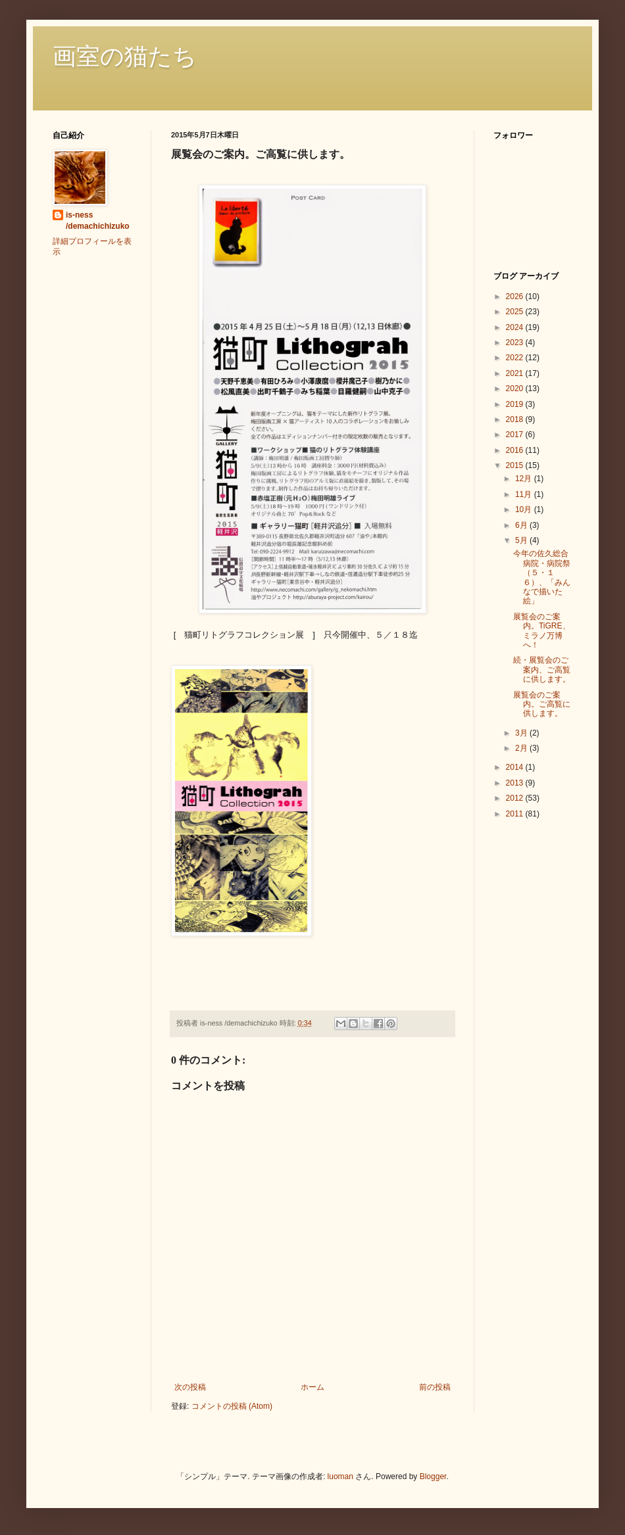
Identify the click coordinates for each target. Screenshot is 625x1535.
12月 (524, 478)
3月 (522, 733)
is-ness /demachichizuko (98, 220)
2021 (516, 373)
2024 (516, 327)
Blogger (433, 1476)
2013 (516, 783)
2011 (516, 813)
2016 (516, 450)
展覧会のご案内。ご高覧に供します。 (541, 704)
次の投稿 (190, 1387)
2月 (522, 748)
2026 (516, 296)
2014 (516, 767)
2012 (516, 798)
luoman (340, 1476)
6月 (522, 525)
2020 (516, 388)
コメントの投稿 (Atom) (231, 1406)
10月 (524, 509)
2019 (516, 404)
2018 (516, 419)
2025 (516, 311)
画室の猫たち (125, 56)
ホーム (312, 1387)
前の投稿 (435, 1387)
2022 (516, 357)
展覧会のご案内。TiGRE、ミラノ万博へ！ (541, 630)
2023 (516, 342)
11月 (524, 494)
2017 (516, 434)
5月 (522, 540)
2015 (516, 465)
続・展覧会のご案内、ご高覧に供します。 (541, 669)
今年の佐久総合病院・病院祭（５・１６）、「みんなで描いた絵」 (541, 577)
